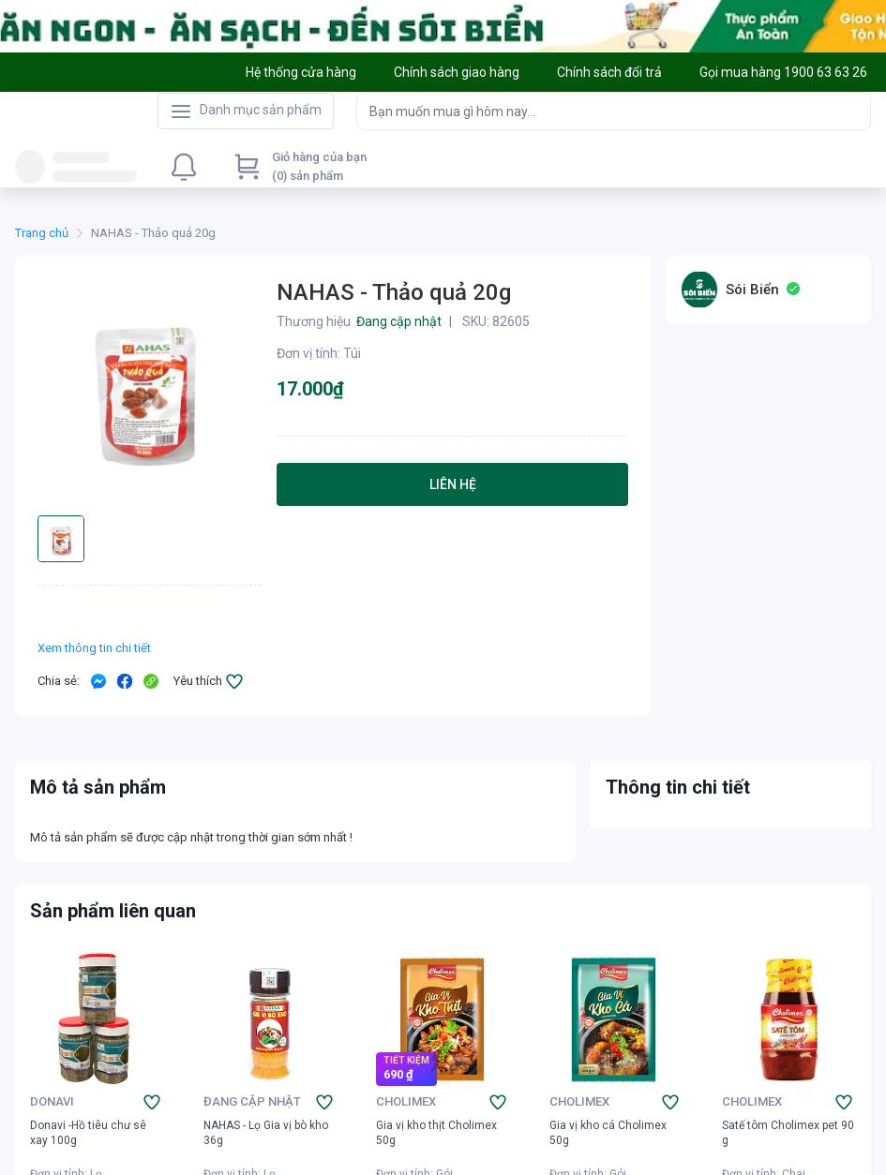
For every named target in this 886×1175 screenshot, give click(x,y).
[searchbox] (596, 111)
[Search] (852, 110)
